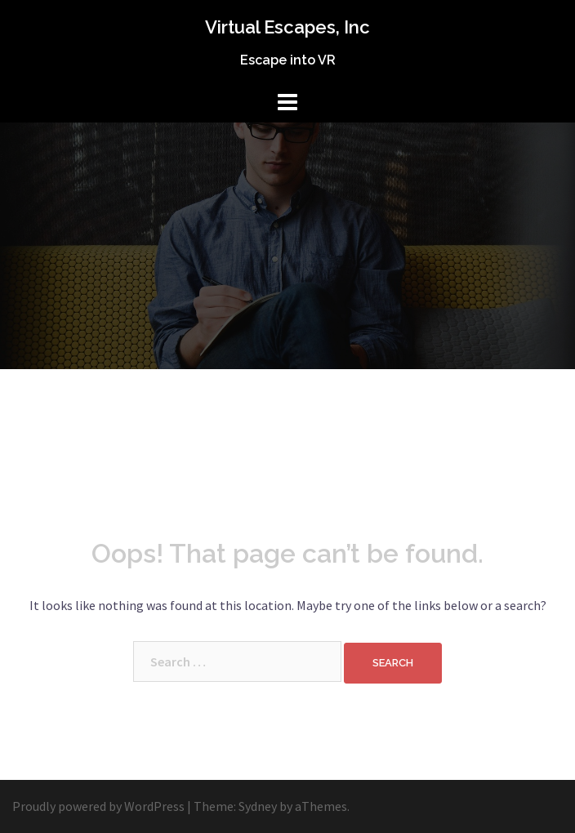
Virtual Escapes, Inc (287, 27)
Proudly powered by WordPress (98, 806)
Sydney (257, 806)
